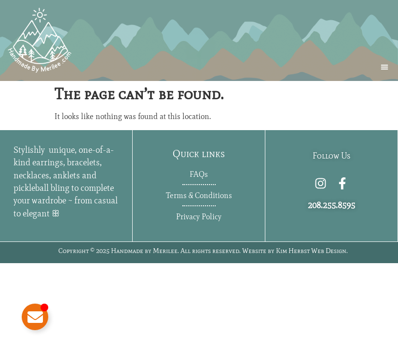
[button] (384, 67)
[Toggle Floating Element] (35, 317)
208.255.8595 (331, 205)
